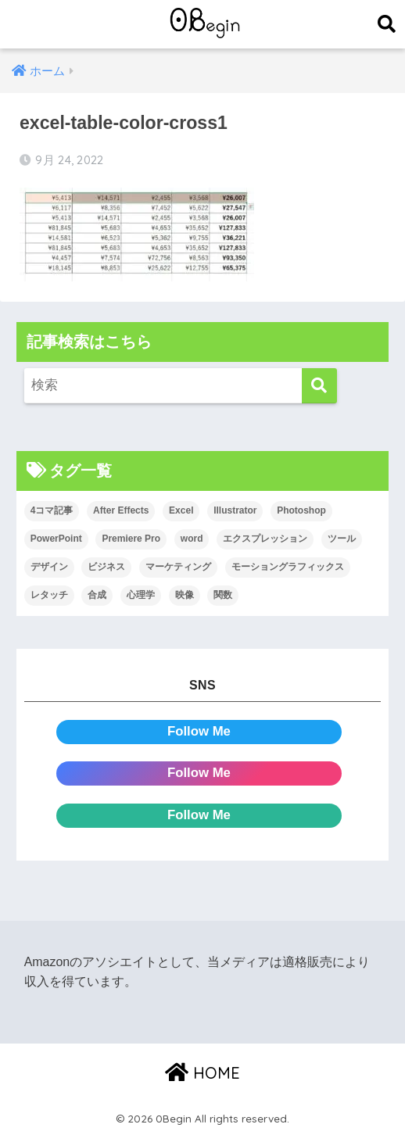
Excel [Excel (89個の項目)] (181, 510)
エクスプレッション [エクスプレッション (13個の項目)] (265, 538)
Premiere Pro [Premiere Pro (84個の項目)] (131, 538)
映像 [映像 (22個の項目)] (184, 594)
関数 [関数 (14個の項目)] (222, 594)
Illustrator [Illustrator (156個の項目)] (234, 510)
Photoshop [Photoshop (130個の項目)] (301, 510)
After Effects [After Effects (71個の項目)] (121, 510)
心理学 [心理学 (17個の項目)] (141, 594)
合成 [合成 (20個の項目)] (97, 594)
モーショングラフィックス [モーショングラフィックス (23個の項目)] (287, 566)
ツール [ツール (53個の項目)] (342, 538)
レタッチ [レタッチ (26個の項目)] (49, 594)
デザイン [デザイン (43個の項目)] (49, 566)
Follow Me (199, 731)
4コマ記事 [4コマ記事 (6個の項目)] (51, 510)
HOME (202, 1073)
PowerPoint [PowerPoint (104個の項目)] (56, 538)
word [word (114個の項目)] (192, 538)
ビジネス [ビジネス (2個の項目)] (106, 566)
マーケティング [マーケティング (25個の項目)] (178, 566)
